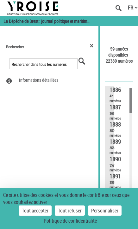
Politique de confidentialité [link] (70, 220)
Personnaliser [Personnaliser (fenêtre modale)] (104, 210)
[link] (109, 94)
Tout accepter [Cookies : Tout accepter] (35, 210)
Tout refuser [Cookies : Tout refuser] (70, 210)
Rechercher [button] (15, 47)
